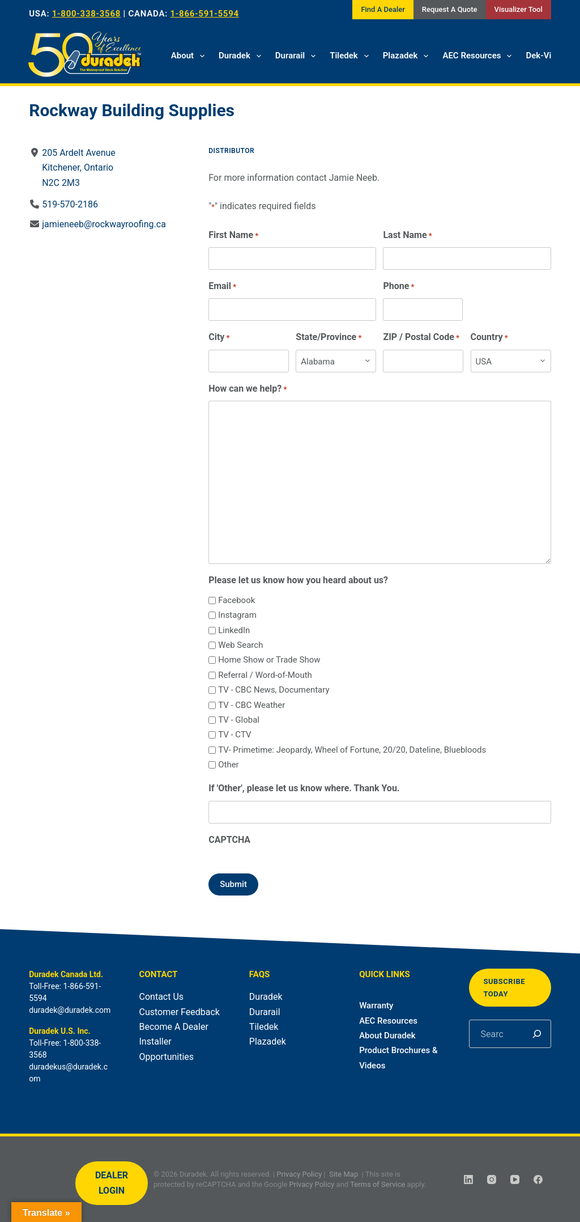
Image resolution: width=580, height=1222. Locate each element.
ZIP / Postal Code (421, 337)
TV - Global (238, 720)
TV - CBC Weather (251, 705)
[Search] (537, 1033)
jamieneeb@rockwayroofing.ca (104, 224)
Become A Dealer (173, 1026)
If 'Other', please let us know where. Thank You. (303, 788)
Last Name (407, 235)
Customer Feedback (179, 1012)
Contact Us (161, 996)
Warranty (376, 1005)
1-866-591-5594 (204, 14)
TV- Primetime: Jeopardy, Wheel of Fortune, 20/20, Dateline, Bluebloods (352, 750)
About (190, 56)
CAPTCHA (229, 839)
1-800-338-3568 (86, 14)
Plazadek (408, 56)
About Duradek (387, 1035)
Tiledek (351, 56)
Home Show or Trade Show (269, 660)
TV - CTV (234, 734)
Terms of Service (377, 1183)
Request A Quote (449, 9)
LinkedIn (234, 630)
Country (489, 337)
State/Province (329, 337)
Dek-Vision (546, 55)
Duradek (242, 56)
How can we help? (247, 389)
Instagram (237, 615)
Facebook (236, 600)
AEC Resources (479, 56)
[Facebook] (538, 1179)
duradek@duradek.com (69, 1010)
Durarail (297, 56)
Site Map (343, 1174)
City (218, 337)
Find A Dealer (382, 9)
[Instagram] (491, 1179)
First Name (233, 235)
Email (222, 286)
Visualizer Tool (518, 9)
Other (228, 764)
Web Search (240, 645)
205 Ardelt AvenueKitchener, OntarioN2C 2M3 (79, 167)
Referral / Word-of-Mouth (265, 675)
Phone (399, 286)
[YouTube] (514, 1179)
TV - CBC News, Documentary (273, 690)
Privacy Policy (299, 1174)
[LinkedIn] (468, 1179)
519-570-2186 (70, 204)
